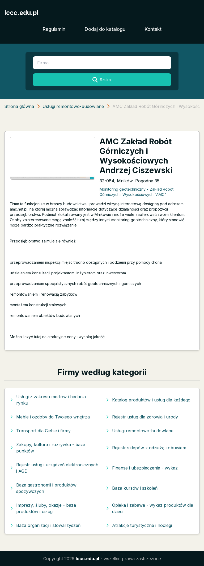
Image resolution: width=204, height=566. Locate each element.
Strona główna (19, 106)
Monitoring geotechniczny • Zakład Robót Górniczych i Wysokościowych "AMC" (136, 191)
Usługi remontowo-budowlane (73, 106)
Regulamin (53, 29)
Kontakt (153, 29)
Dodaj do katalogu (104, 29)
